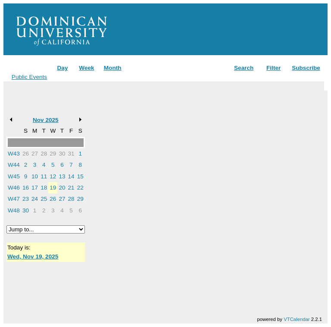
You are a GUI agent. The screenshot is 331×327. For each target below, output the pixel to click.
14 (71, 176)
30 (62, 153)
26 (25, 153)
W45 (14, 176)
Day (62, 68)
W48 (14, 210)
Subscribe (306, 68)
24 (34, 199)
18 (44, 187)
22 (80, 187)
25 (44, 199)
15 (80, 176)
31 (71, 153)
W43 (14, 153)
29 (53, 153)
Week (86, 68)
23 (25, 199)
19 (53, 187)
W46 (14, 187)
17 (34, 187)
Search (243, 68)
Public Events (29, 77)
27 (34, 153)
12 (53, 176)
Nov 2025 (46, 120)
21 (71, 187)
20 (62, 187)
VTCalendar (296, 319)
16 (25, 187)
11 (44, 176)
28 (44, 153)
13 (62, 176)
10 (34, 176)
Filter (273, 68)
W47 (14, 199)
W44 (14, 165)
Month (113, 68)
